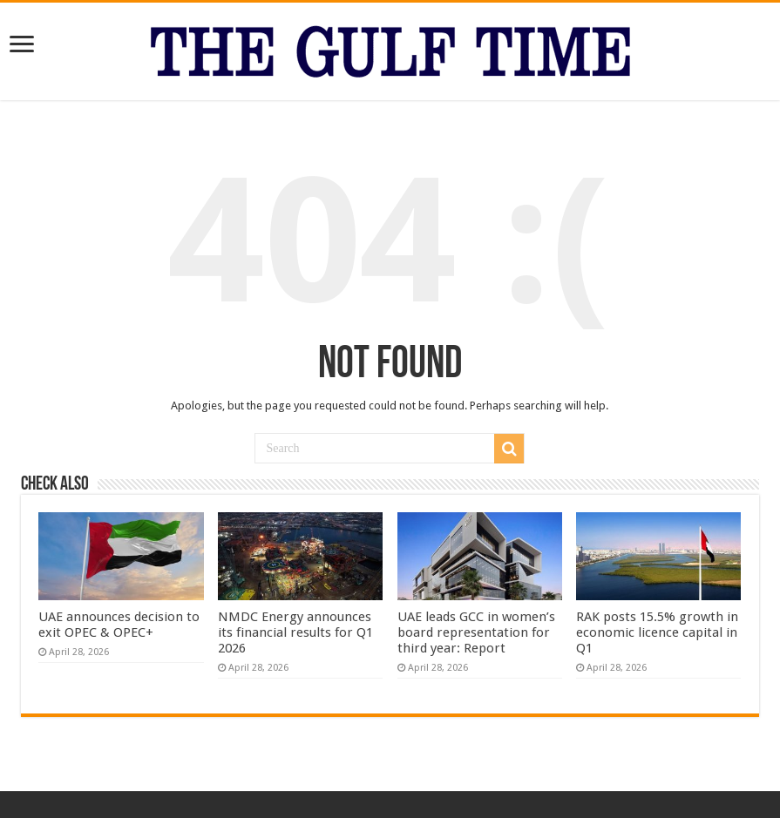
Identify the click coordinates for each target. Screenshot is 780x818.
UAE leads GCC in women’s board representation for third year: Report (476, 632)
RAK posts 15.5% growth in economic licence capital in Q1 (657, 632)
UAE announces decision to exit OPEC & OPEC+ (119, 624)
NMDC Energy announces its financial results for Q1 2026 (295, 632)
